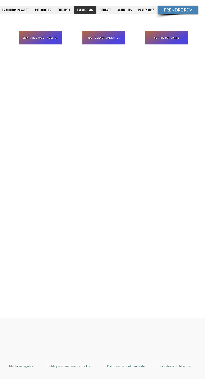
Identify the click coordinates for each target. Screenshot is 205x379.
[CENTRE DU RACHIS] (166, 37)
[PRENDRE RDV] (178, 10)
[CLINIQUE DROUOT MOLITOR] (40, 37)
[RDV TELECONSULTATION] (103, 37)
